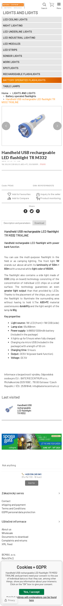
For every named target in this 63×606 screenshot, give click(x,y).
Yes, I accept (31, 591)
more (43, 164)
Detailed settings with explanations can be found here (32, 599)
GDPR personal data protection (18, 512)
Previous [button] (6, 126)
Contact (6, 500)
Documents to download (15, 536)
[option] (31, 126)
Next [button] (57, 126)
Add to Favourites (21, 194)
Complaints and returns (14, 540)
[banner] (13, 6)
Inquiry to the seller (49, 194)
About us (6, 529)
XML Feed (7, 544)
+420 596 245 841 (32, 474)
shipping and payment (14, 504)
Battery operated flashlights (21, 96)
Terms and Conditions (14, 508)
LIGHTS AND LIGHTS (24, 93)
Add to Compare (20, 198)
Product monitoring (49, 198)
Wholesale (7, 533)
